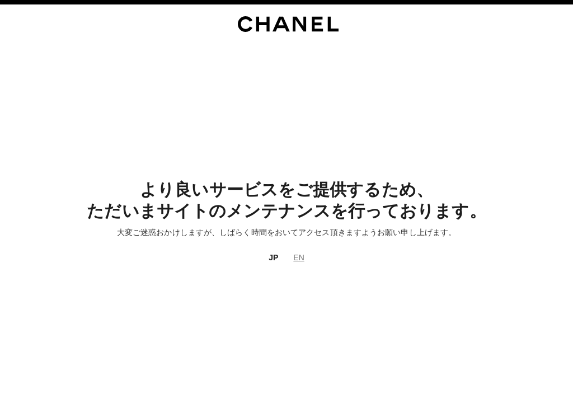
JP (273, 257)
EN (298, 257)
